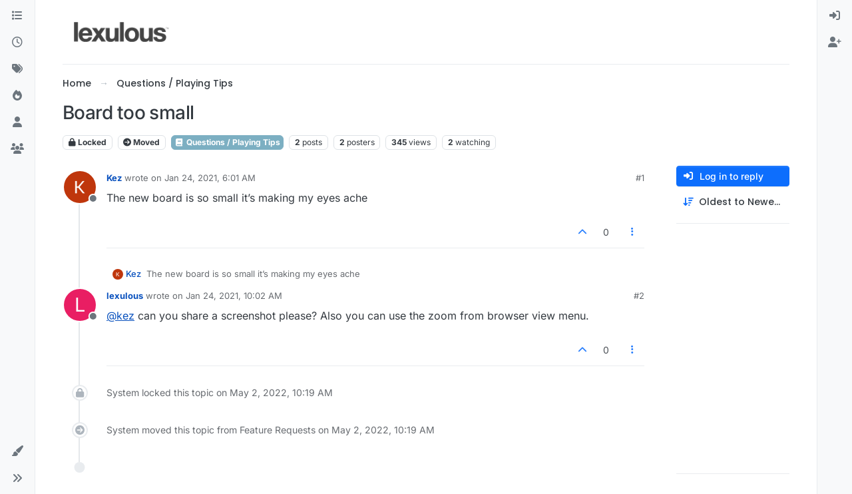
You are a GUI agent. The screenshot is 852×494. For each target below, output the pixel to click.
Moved (141, 142)
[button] (17, 451)
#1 (640, 177)
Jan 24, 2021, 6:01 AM (210, 177)
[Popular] (17, 96)
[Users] (17, 122)
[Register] (835, 42)
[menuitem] (835, 16)
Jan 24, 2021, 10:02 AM (234, 295)
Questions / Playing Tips (227, 142)
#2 (639, 295)
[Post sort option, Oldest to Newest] (732, 202)
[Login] (835, 16)
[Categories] (17, 16)
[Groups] (17, 149)
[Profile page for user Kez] (80, 187)
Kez (114, 177)
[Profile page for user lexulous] (80, 305)
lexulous (124, 295)
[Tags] (17, 69)
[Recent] (17, 42)
